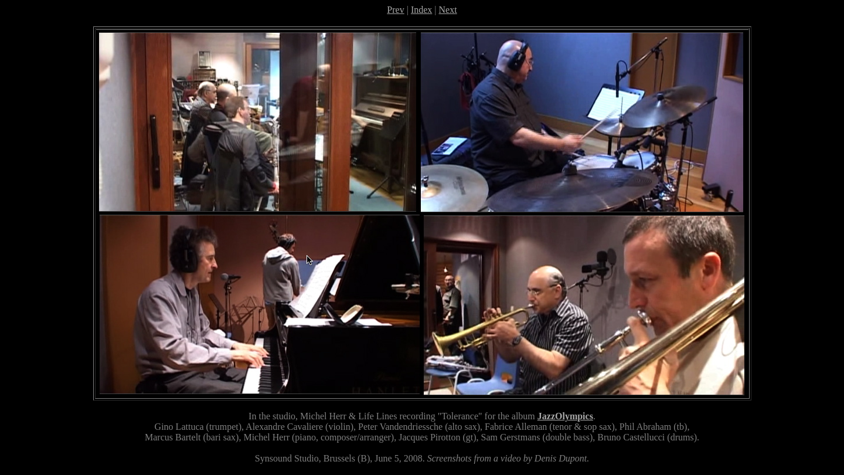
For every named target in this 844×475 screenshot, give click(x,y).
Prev (395, 10)
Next (448, 10)
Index (421, 10)
